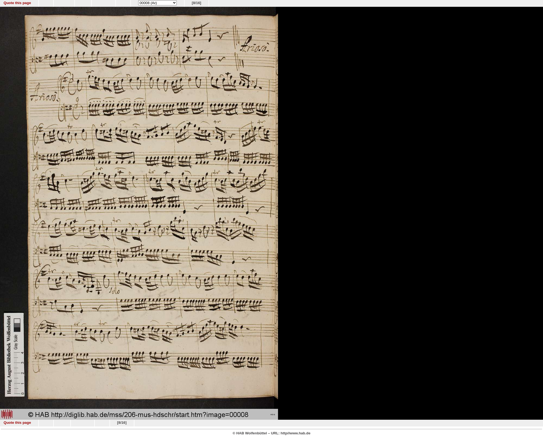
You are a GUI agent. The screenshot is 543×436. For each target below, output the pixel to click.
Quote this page (17, 3)
